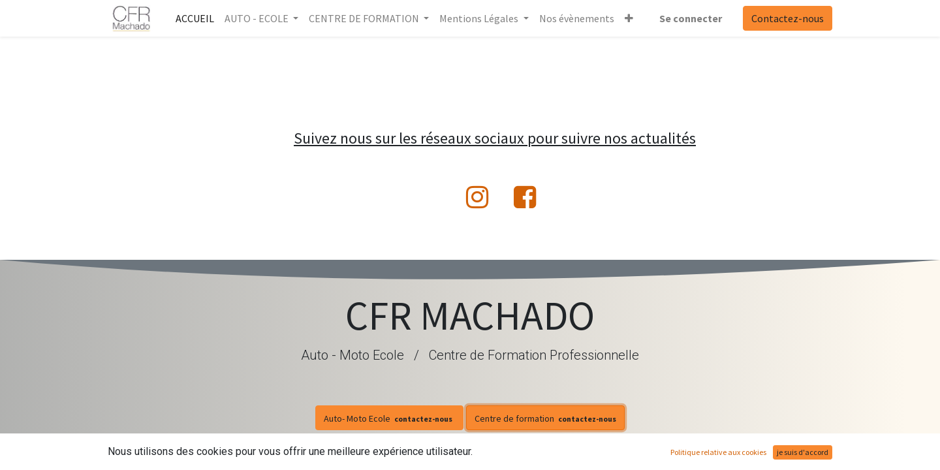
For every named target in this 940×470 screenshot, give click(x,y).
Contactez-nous (787, 18)
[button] (628, 18)
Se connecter (690, 18)
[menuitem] (194, 18)
